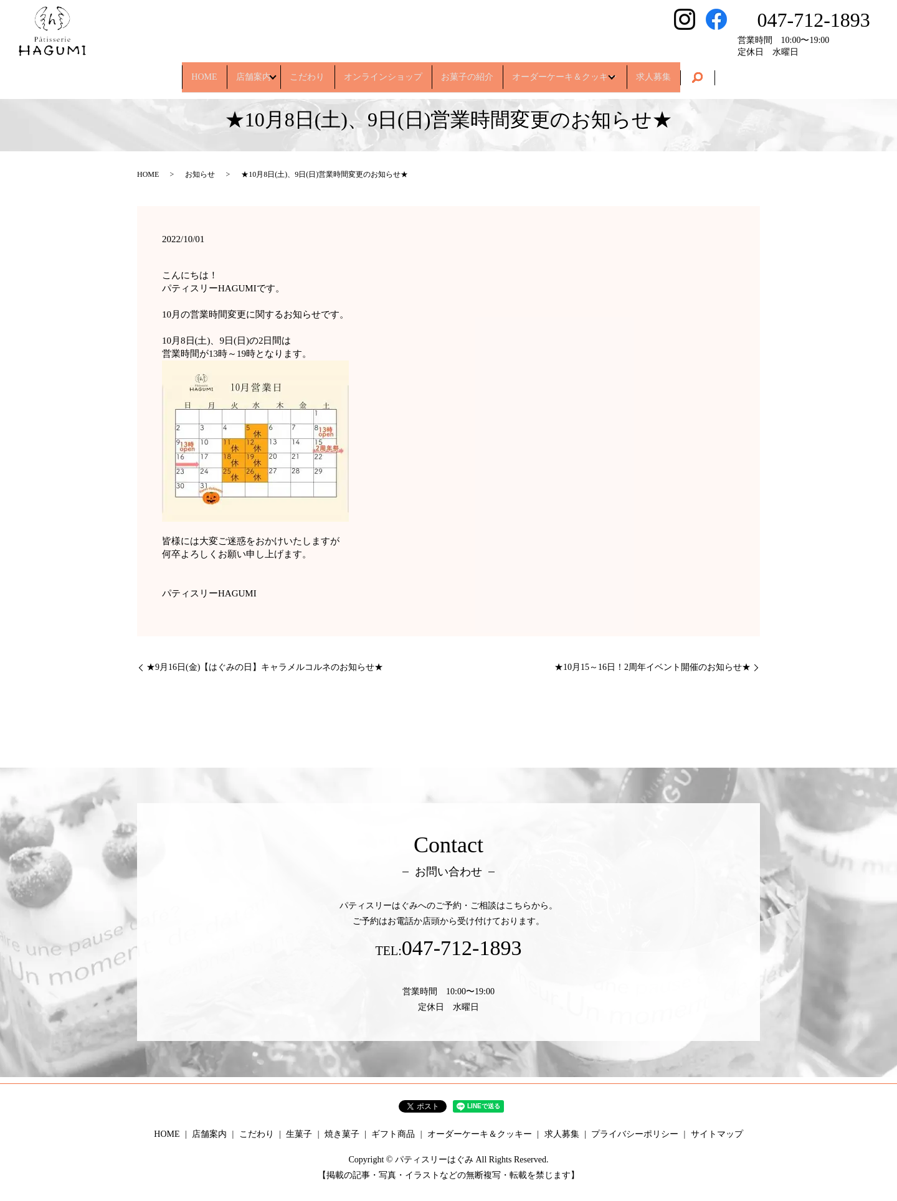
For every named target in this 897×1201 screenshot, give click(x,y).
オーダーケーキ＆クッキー (586, 71)
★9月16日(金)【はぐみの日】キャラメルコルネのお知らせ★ (264, 667)
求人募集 (688, 71)
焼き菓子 (342, 1134)
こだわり (296, 71)
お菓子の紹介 (478, 71)
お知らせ (200, 174)
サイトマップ (717, 1134)
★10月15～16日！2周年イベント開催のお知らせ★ (652, 667)
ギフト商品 (393, 1134)
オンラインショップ (383, 71)
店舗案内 (229, 71)
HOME (169, 71)
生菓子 (299, 1134)
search (737, 72)
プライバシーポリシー (634, 1134)
